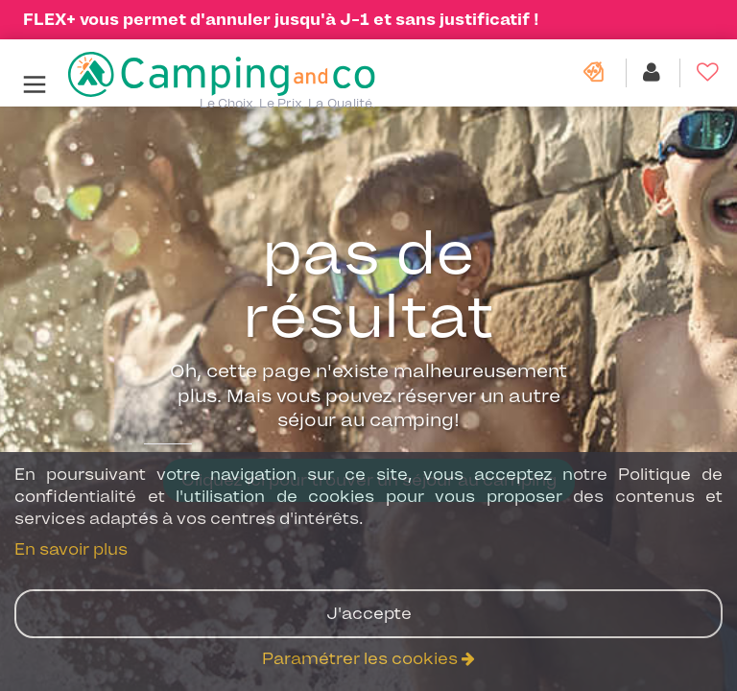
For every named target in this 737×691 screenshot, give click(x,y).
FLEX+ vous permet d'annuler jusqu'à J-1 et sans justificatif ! (281, 19)
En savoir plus (71, 549)
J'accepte (369, 613)
